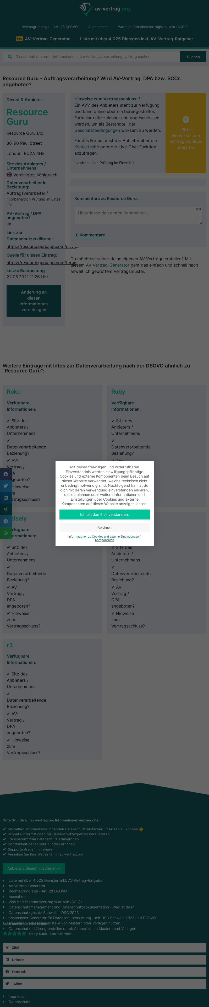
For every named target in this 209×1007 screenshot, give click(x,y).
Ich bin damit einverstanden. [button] (104, 514)
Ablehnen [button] (105, 527)
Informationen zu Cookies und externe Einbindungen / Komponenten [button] (104, 538)
